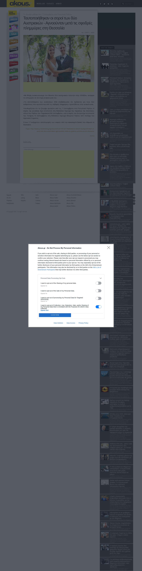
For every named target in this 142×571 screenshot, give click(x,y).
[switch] (98, 283)
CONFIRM (55, 315)
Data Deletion (58, 323)
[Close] (109, 248)
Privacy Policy (83, 323)
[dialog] (71, 285)
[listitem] (71, 278)
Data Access (71, 323)
